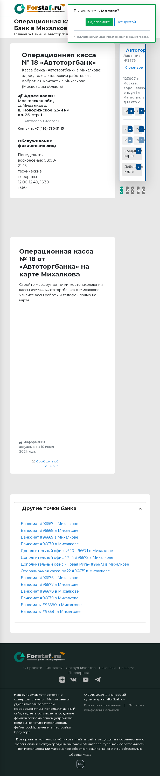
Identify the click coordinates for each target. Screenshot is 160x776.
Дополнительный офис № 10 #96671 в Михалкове (67, 550)
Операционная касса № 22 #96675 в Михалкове (65, 571)
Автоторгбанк (142, 50)
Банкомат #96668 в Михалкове (50, 530)
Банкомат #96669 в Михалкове (49, 537)
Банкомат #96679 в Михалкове (50, 598)
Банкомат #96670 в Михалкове (50, 544)
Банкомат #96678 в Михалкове (50, 591)
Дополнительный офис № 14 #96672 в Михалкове (67, 557)
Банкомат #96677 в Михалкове (50, 584)
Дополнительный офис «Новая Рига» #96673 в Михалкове (75, 564)
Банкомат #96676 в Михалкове (49, 577)
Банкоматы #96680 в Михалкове (51, 604)
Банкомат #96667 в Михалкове (49, 523)
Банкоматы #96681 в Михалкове (51, 611)
